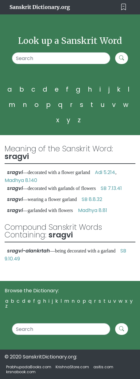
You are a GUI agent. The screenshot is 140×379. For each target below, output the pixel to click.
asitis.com (103, 367)
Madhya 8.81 (92, 210)
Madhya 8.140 (21, 180)
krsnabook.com (21, 371)
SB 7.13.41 (111, 188)
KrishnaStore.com (72, 367)
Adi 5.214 (105, 172)
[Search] (61, 58)
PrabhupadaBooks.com (28, 367)
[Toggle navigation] (123, 7)
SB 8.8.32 (92, 199)
